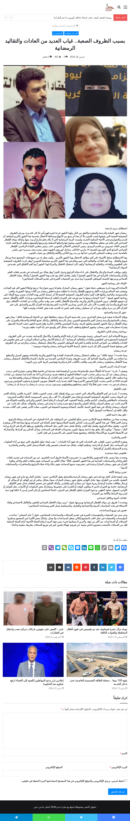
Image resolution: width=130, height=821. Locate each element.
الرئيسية (72, 25)
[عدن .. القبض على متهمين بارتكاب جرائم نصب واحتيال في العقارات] (33, 608)
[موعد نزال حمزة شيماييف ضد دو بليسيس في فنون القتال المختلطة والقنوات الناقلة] (97, 608)
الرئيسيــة (57, 33)
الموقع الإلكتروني (54, 767)
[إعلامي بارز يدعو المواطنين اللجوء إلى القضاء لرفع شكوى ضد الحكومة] (33, 660)
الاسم (123, 753)
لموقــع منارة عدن (65, 807)
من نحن (37, 807)
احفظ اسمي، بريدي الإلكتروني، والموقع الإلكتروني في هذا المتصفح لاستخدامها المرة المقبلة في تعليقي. (72, 781)
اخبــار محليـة (58, 25)
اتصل (47, 807)
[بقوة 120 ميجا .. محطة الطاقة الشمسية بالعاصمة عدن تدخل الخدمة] (97, 660)
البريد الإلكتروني (118, 767)
